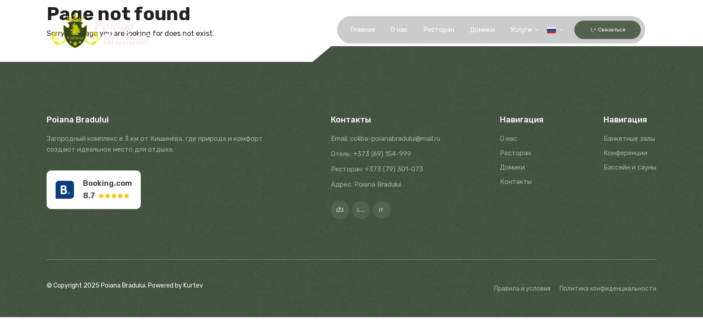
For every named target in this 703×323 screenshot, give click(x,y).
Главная (351, 30)
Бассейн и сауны (629, 167)
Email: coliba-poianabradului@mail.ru (385, 139)
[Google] (382, 210)
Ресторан (427, 30)
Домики (471, 30)
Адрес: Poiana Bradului (366, 184)
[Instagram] (361, 210)
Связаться (602, 30)
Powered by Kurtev (175, 285)
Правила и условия (522, 288)
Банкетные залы (629, 139)
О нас (387, 30)
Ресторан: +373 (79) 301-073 (377, 169)
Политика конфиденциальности (608, 288)
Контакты (516, 182)
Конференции (625, 153)
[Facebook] (340, 210)
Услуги (510, 30)
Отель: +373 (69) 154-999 (371, 154)
